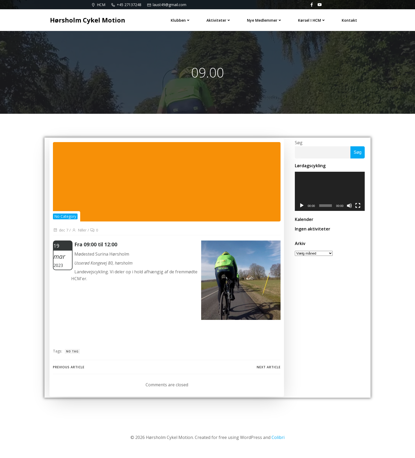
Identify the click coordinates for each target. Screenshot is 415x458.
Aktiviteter (220, 18)
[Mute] (351, 210)
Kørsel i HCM (313, 18)
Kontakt (351, 18)
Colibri (278, 442)
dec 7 (60, 234)
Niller (78, 234)
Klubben (182, 18)
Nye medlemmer (266, 18)
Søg (297, 145)
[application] (330, 195)
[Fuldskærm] (359, 210)
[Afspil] (300, 210)
